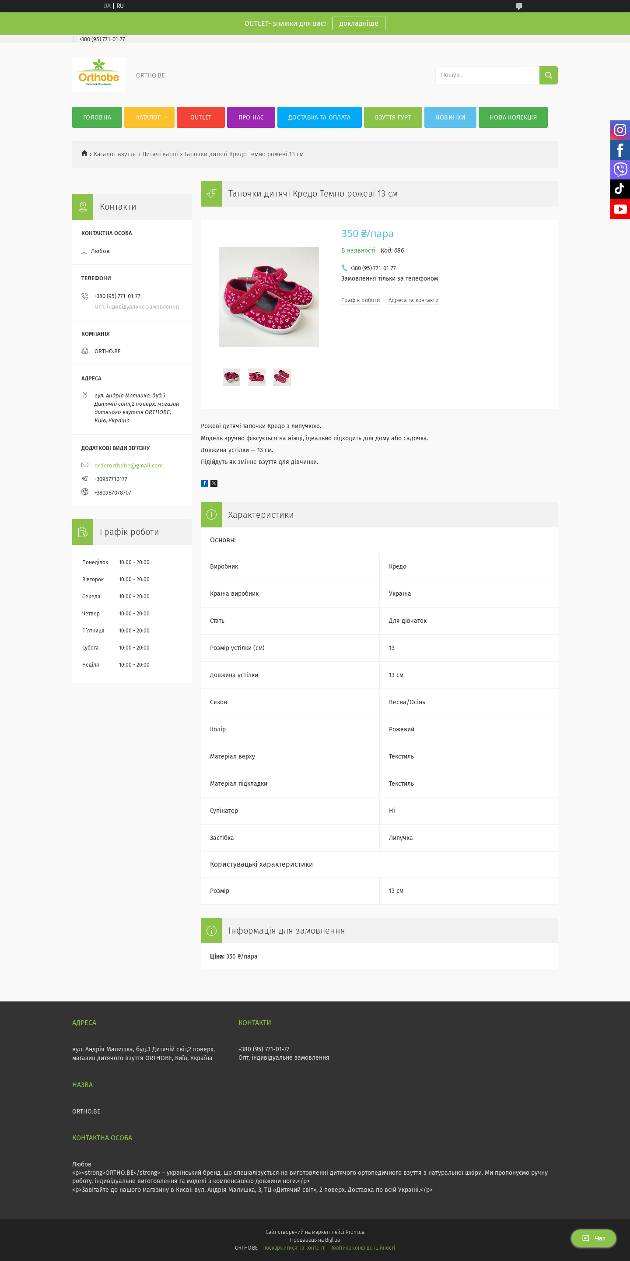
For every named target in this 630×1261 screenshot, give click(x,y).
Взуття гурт (393, 117)
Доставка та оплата (319, 117)
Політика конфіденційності (362, 1248)
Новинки (450, 117)
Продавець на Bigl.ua (315, 1240)
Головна (97, 117)
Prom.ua (355, 1232)
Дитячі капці (160, 154)
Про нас (251, 117)
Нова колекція (513, 117)
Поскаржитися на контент (293, 1248)
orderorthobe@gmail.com (128, 465)
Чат (594, 1238)
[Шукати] (548, 75)
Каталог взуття (115, 154)
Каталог (148, 117)
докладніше (359, 23)
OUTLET (201, 117)
